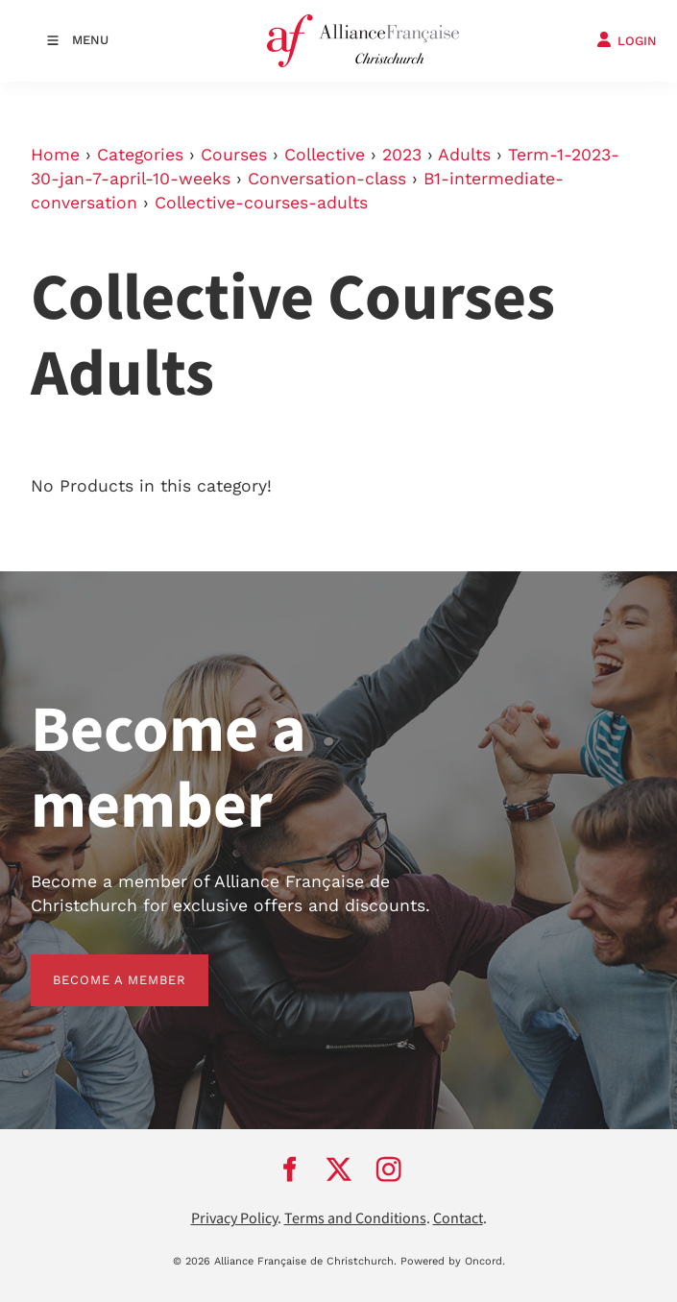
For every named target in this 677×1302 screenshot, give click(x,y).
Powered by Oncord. (452, 1261)
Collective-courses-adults (261, 202)
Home (55, 154)
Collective (324, 154)
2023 (402, 154)
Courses (234, 154)
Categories (140, 154)
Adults (464, 154)
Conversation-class (327, 178)
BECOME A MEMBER (97, 965)
